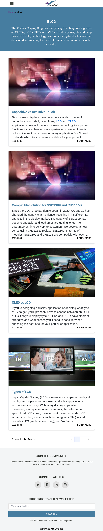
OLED (72, 121)
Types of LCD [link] (21, 392)
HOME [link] (11, 12)
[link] (51, 3)
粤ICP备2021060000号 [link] (51, 529)
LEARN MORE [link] (84, 141)
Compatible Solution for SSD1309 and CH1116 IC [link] (47, 205)
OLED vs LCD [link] (21, 303)
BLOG (20, 12)
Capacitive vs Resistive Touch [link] (33, 112)
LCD (59, 121)
